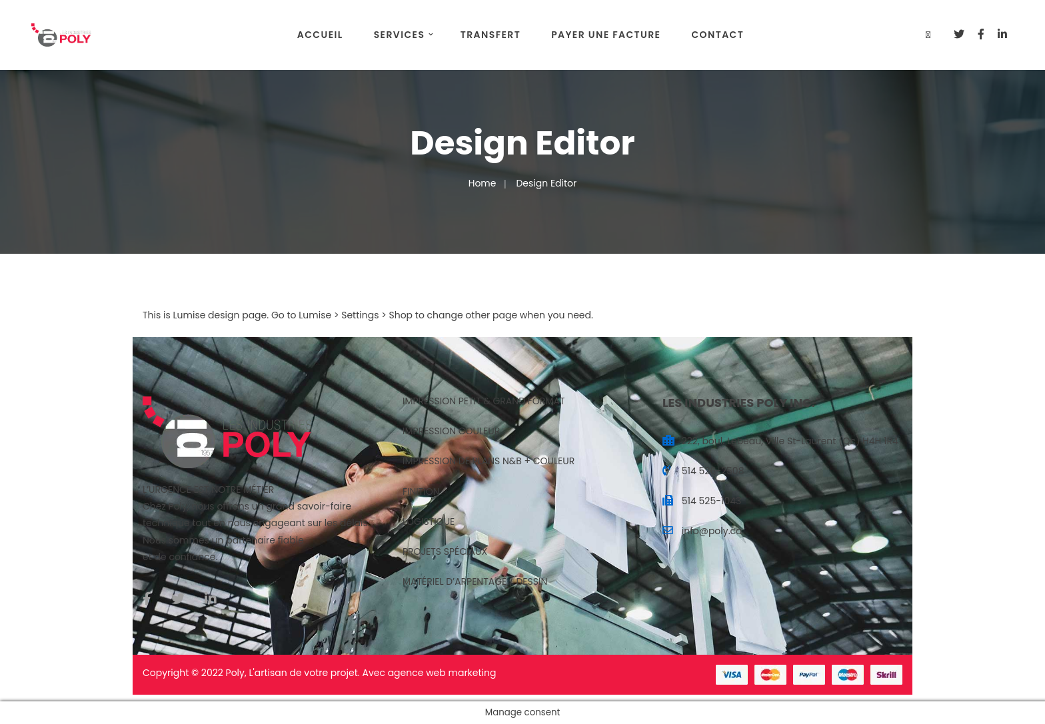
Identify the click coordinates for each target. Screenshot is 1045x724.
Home (483, 183)
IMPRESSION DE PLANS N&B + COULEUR (488, 461)
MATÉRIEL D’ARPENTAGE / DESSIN (475, 581)
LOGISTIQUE (429, 521)
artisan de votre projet (306, 672)
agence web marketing (442, 672)
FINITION (421, 491)
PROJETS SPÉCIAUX (445, 551)
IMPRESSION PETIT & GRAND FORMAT (483, 401)
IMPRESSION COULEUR (451, 431)
